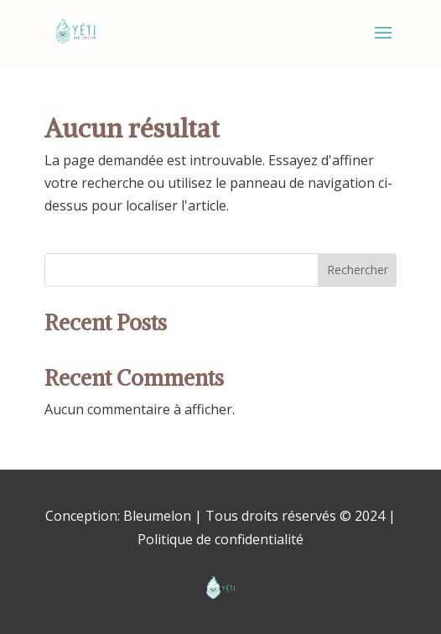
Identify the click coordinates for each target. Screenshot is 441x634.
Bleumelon (157, 516)
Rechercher (357, 270)
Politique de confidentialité (220, 539)
